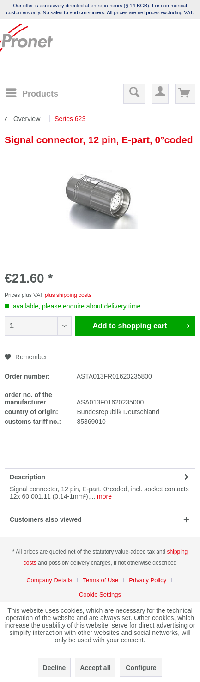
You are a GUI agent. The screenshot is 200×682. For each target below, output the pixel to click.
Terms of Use (100, 580)
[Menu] (31, 93)
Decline (54, 667)
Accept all (95, 667)
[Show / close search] (134, 94)
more (103, 496)
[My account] (160, 94)
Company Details (49, 580)
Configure (141, 667)
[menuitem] (31, 93)
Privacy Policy (147, 580)
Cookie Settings (100, 594)
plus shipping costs (68, 295)
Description (27, 477)
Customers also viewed (46, 519)
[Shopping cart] (185, 94)
